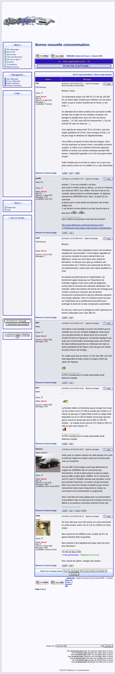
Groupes (9, 62)
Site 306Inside (11, 79)
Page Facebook (11, 83)
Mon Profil (9, 52)
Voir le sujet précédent (82, 75)
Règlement (10, 208)
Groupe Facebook (12, 85)
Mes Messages (11, 49)
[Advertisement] (90, 20)
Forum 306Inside (12, 81)
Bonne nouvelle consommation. (62, 45)
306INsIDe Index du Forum (77, 56)
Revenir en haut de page (46, 173)
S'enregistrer (10, 64)
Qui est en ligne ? (12, 59)
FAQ (7, 210)
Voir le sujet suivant (102, 75)
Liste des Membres (13, 57)
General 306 (97, 56)
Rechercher (10, 54)
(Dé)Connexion (11, 67)
